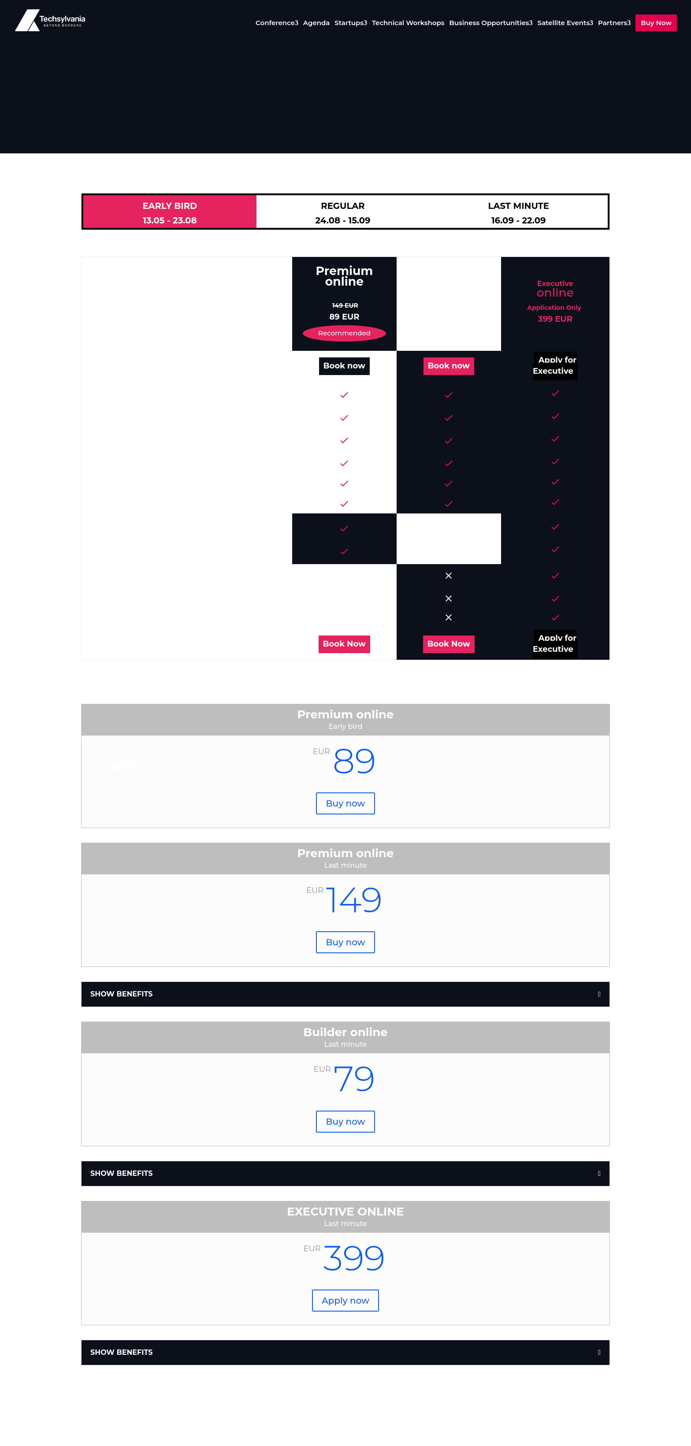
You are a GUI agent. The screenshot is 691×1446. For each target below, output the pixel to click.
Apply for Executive (554, 365)
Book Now (344, 644)
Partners (612, 23)
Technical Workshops (408, 23)
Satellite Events (563, 23)
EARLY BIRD (169, 213)
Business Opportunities (489, 23)
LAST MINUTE (518, 213)
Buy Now (656, 23)
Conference (275, 23)
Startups (349, 23)
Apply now (345, 1300)
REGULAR (343, 213)
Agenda (316, 23)
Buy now (345, 803)
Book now (344, 366)
